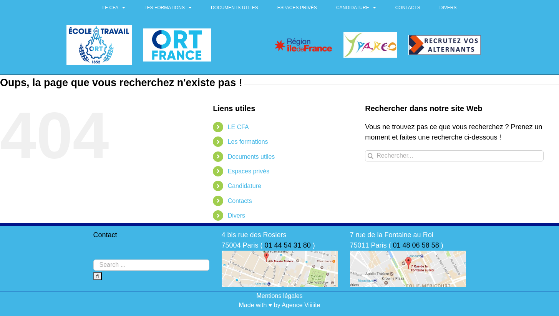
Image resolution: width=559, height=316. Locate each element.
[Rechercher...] (454, 155)
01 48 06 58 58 (416, 245)
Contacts (407, 7)
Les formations (168, 8)
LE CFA (114, 8)
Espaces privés (297, 7)
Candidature (356, 8)
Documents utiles (234, 7)
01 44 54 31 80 (288, 245)
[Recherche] (370, 155)
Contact (105, 235)
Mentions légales (279, 296)
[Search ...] (151, 265)
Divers (448, 7)
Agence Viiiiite (301, 305)
